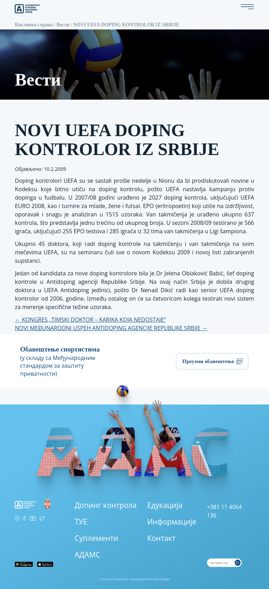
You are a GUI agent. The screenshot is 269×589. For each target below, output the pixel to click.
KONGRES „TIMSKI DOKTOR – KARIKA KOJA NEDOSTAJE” (90, 319)
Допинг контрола (106, 505)
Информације (171, 522)
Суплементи (96, 538)
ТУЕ (81, 522)
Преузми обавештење (212, 361)
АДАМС (87, 555)
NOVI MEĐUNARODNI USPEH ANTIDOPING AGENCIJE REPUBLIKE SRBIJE (111, 328)
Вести (62, 24)
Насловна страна (34, 24)
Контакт (161, 538)
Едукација (164, 505)
